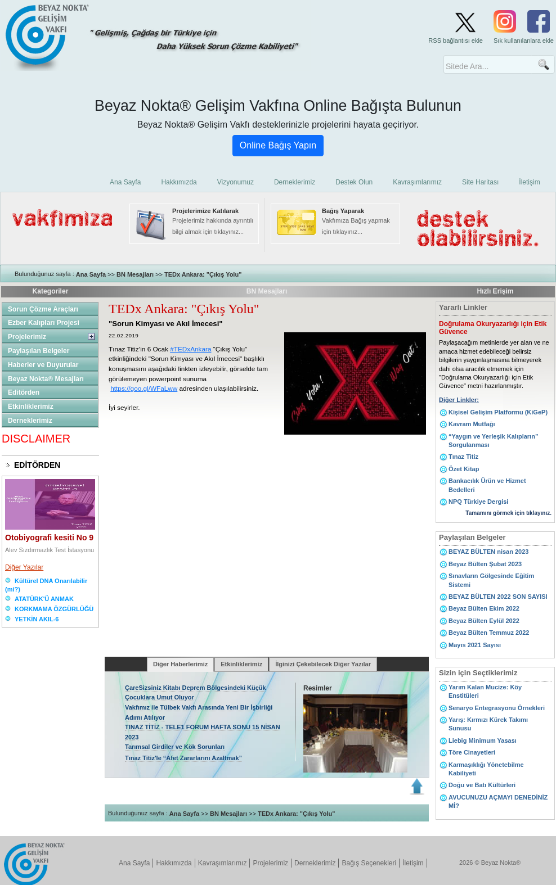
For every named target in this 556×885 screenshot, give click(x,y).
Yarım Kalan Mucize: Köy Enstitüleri (485, 691)
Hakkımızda (173, 863)
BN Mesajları (135, 274)
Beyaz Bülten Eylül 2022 (484, 620)
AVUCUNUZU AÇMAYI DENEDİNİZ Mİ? (498, 801)
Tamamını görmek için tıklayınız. (508, 513)
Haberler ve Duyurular (43, 365)
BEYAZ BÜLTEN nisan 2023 (488, 551)
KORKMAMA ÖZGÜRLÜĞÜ (54, 609)
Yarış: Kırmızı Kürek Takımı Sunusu (488, 724)
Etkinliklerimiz (30, 406)
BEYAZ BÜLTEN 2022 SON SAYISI (498, 596)
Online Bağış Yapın (278, 145)
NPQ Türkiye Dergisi (478, 501)
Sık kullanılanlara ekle (524, 40)
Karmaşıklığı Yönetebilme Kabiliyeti (486, 768)
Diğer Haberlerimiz (180, 664)
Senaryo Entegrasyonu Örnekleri (497, 708)
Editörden (23, 392)
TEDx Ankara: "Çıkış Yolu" (202, 274)
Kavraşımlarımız (222, 863)
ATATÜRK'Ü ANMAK (44, 598)
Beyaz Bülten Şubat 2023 (485, 564)
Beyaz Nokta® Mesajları (46, 379)
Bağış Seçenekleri (369, 863)
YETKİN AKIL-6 (37, 619)
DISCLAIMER (36, 438)
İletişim (412, 863)
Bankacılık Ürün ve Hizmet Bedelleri (487, 485)
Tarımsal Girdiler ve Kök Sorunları (175, 746)
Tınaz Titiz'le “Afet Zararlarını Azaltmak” (183, 758)
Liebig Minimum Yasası (483, 740)
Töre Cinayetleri (472, 752)
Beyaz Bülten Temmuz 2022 (489, 632)
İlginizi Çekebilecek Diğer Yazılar (323, 664)
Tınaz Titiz (463, 456)
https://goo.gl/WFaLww (143, 388)
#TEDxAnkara (190, 349)
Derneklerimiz (30, 421)
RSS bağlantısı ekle (455, 40)
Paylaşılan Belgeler (38, 351)
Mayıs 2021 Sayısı (475, 645)
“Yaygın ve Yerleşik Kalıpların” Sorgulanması (493, 440)
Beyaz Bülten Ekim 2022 (484, 608)
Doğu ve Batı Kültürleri (482, 785)
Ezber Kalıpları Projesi (43, 323)
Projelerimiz (27, 337)
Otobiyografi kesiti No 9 (49, 537)
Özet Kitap (464, 469)
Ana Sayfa (91, 274)
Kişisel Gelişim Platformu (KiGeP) (498, 412)
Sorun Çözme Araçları (43, 309)
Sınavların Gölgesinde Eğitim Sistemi (491, 580)
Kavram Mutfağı (472, 424)
